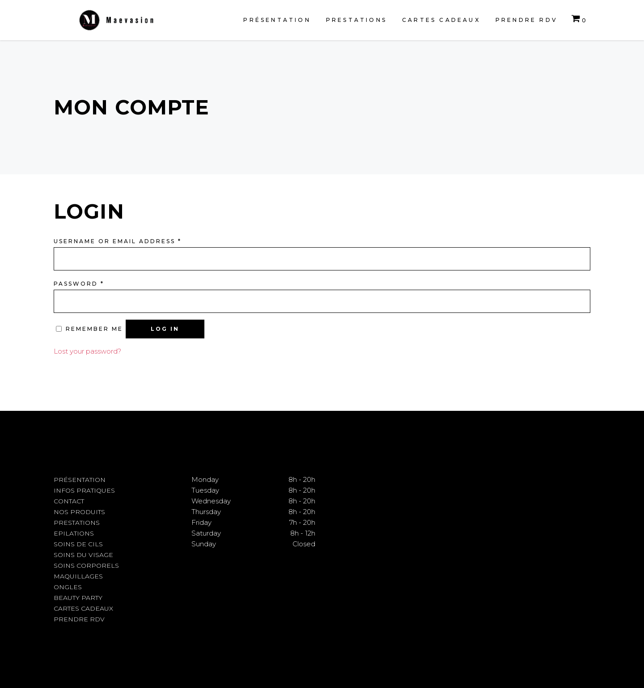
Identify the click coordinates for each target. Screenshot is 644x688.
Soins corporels (86, 565)
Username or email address (118, 241)
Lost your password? (87, 351)
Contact (69, 501)
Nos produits (79, 512)
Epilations (74, 533)
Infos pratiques (84, 490)
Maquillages (78, 576)
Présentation (80, 480)
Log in (165, 328)
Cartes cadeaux (83, 608)
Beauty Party (78, 598)
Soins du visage (83, 555)
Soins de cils (78, 544)
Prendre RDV (79, 619)
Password (79, 283)
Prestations (77, 523)
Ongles (68, 587)
